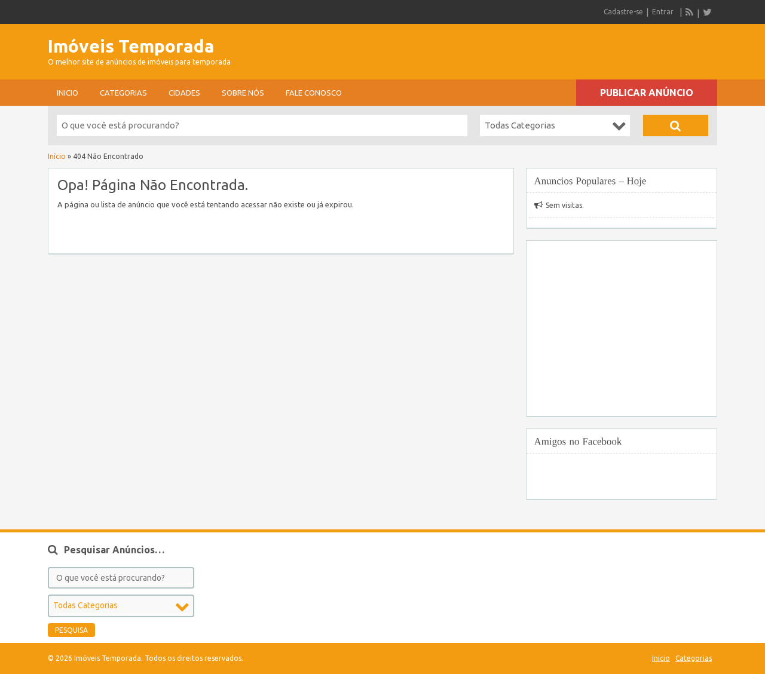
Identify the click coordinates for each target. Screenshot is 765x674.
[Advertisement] (577, 48)
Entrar (663, 12)
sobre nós (243, 92)
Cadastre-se (623, 12)
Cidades (184, 92)
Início (57, 156)
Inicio (67, 92)
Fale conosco (314, 92)
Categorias (123, 92)
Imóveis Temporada (131, 46)
